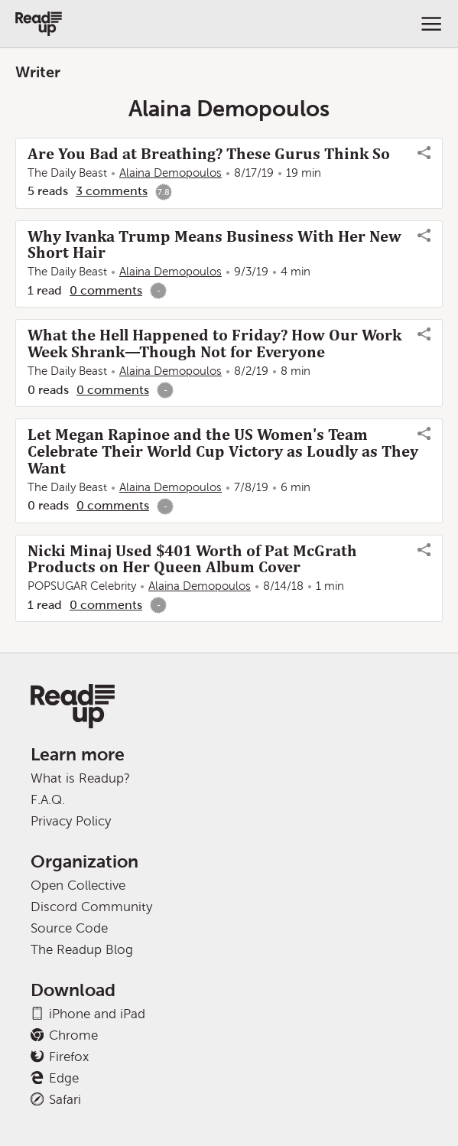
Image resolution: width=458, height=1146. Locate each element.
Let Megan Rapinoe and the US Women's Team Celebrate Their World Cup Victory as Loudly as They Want (223, 451)
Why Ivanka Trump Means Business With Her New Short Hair (214, 244)
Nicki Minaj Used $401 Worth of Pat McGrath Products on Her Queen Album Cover (192, 559)
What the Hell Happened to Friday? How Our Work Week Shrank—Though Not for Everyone (214, 343)
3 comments (112, 190)
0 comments (106, 290)
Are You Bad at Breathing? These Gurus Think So (209, 154)
